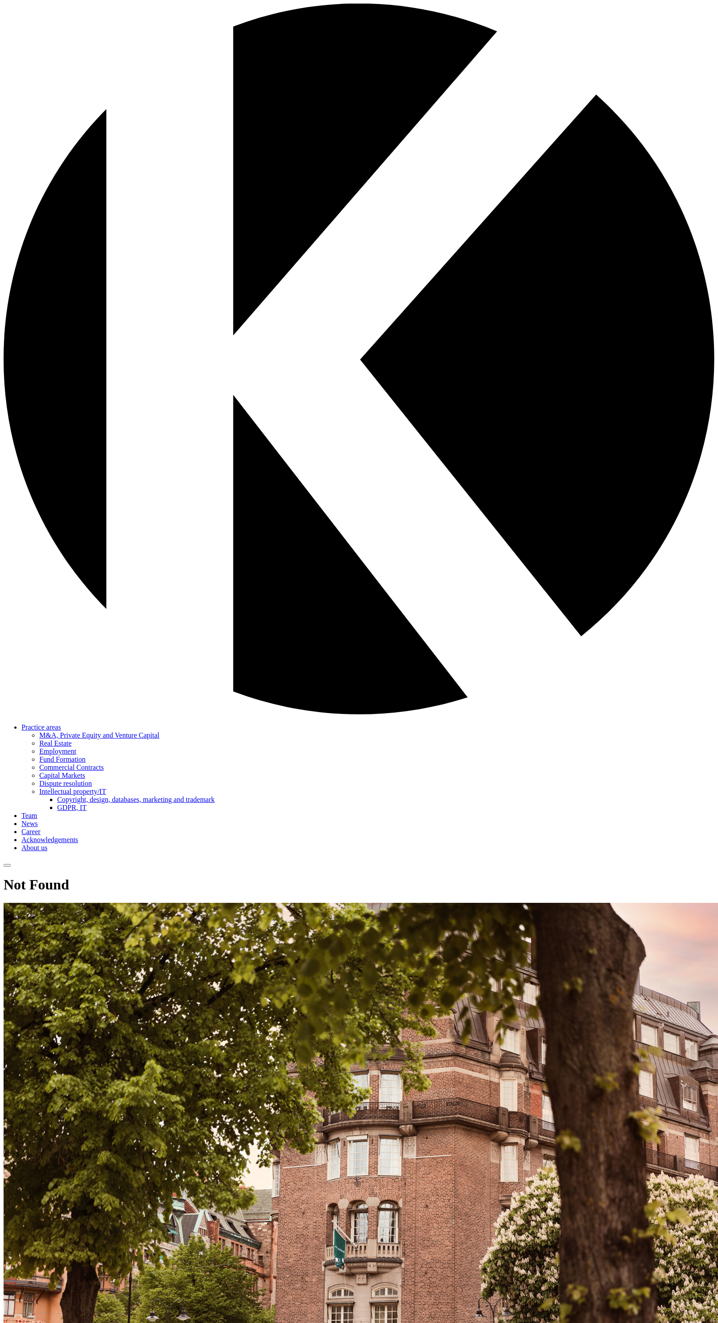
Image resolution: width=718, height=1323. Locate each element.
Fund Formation (62, 759)
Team (29, 815)
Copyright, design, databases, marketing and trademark (136, 799)
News (29, 823)
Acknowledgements (49, 839)
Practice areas (41, 727)
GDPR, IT (72, 807)
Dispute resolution (65, 783)
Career (31, 831)
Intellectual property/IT (72, 791)
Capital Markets (62, 775)
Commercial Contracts (71, 767)
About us (34, 847)
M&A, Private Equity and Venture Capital (99, 735)
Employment (57, 751)
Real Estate (55, 743)
